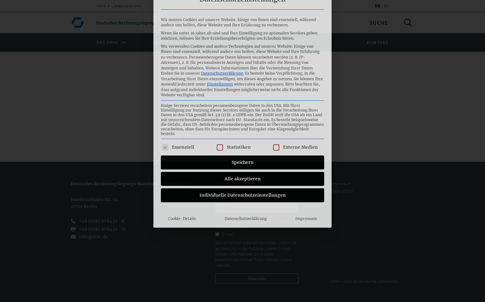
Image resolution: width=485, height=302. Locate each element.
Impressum (306, 167)
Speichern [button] (243, 111)
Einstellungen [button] (220, 32)
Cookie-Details (182, 167)
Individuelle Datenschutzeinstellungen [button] (243, 144)
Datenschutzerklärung (222, 22)
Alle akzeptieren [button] (243, 127)
